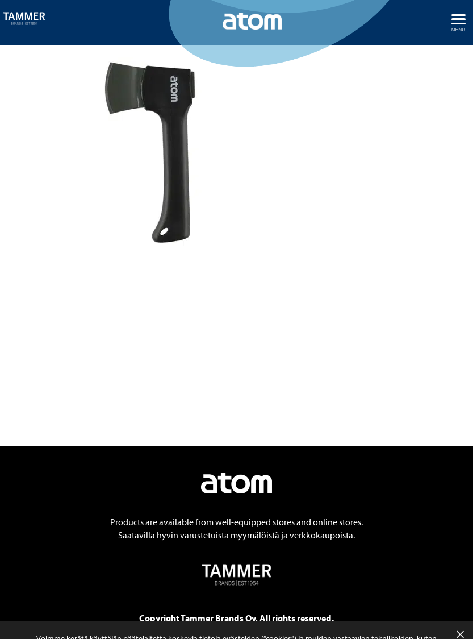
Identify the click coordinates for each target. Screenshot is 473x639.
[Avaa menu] (458, 22)
